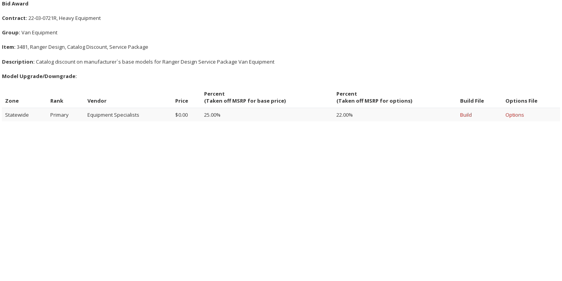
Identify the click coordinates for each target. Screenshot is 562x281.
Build (466, 114)
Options (514, 114)
